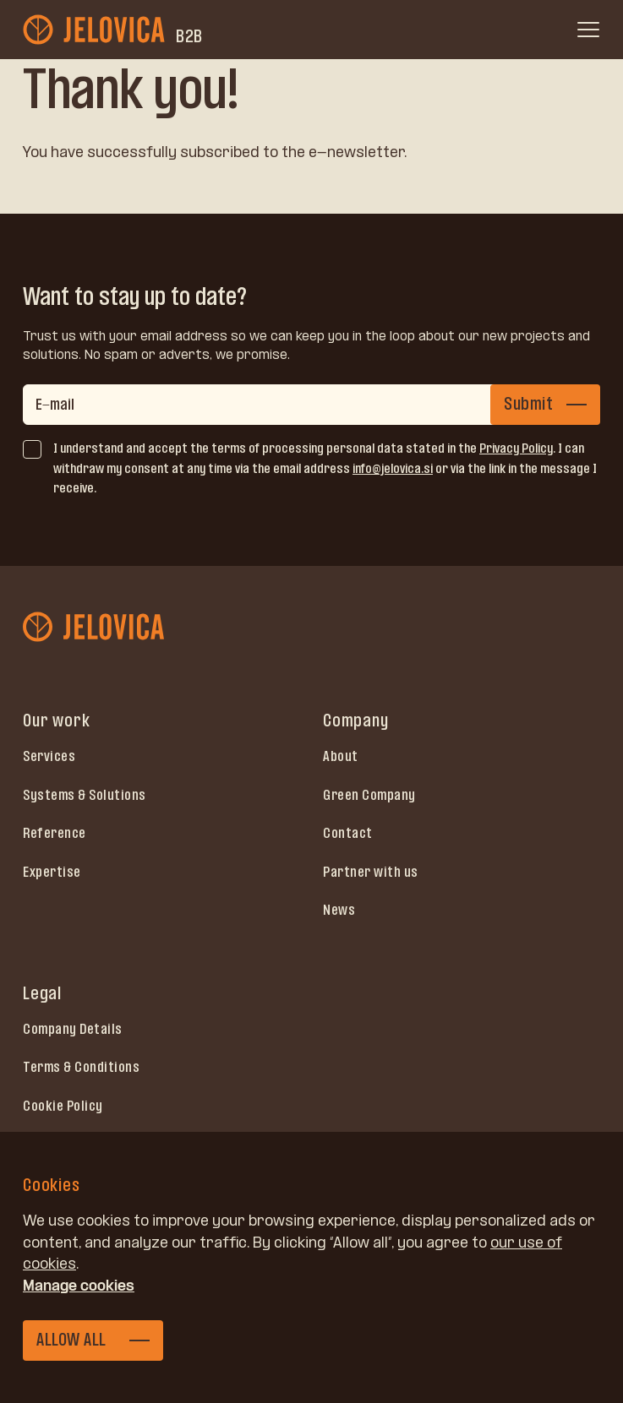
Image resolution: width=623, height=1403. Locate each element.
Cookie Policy (63, 1105)
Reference (54, 832)
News (339, 909)
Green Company (369, 794)
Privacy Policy (516, 448)
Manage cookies (78, 1285)
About (340, 756)
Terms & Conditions (81, 1066)
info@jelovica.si (392, 468)
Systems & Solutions (84, 794)
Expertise (52, 871)
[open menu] (588, 29)
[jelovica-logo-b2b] (95, 29)
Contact (348, 832)
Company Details (73, 1028)
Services (49, 756)
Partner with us (370, 871)
